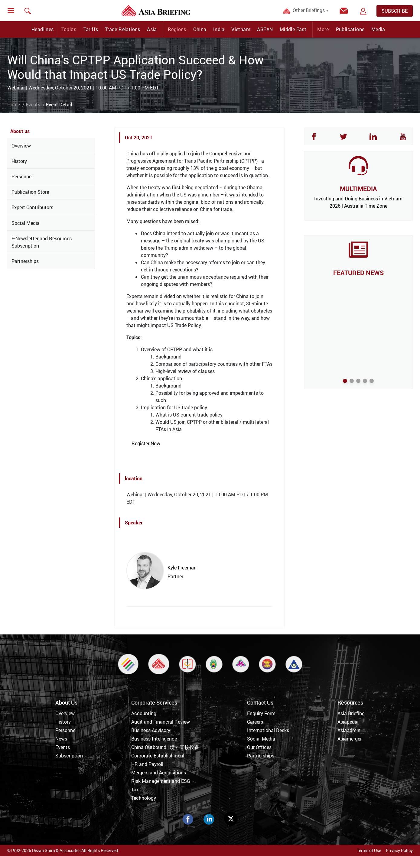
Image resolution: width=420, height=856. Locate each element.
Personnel (22, 176)
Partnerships (25, 261)
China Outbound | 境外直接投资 (165, 747)
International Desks (268, 730)
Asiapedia (348, 721)
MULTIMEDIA (358, 188)
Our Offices (259, 747)
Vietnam (240, 29)
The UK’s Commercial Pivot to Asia (358, 282)
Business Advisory (150, 730)
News (61, 738)
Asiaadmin (348, 730)
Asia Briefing (351, 713)
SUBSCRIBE (395, 11)
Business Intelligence (154, 738)
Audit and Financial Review (160, 721)
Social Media (25, 223)
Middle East (293, 29)
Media (378, 29)
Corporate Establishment (158, 755)
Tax (135, 789)
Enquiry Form (261, 713)
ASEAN (265, 29)
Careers (255, 721)
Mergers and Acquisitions (158, 772)
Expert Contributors (32, 207)
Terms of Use (369, 850)
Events (33, 104)
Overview (21, 145)
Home (13, 104)
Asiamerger (349, 738)
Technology (143, 798)
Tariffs (90, 29)
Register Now (146, 443)
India (219, 29)
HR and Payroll (147, 764)
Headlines (42, 29)
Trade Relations (122, 29)
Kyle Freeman (182, 567)
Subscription (69, 755)
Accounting (143, 713)
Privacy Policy (399, 850)
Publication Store (30, 192)
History (19, 161)
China (199, 29)
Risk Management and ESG (160, 781)
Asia (152, 29)
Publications (350, 29)
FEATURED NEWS (358, 272)
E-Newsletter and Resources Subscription (41, 242)
